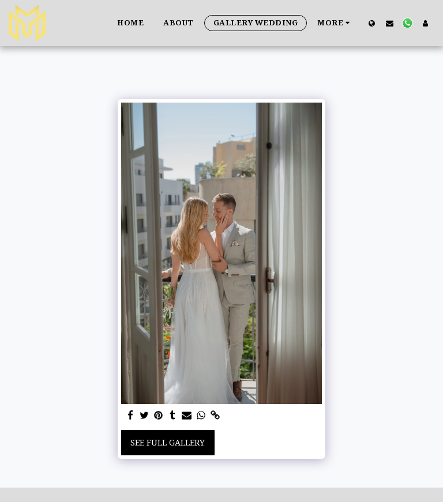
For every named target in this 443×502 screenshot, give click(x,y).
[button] (389, 23)
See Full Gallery (167, 442)
